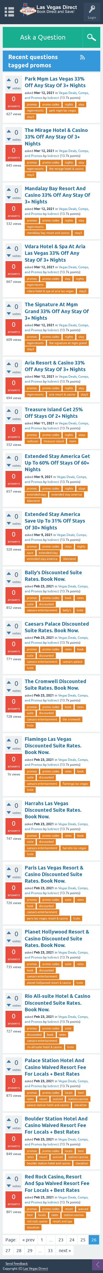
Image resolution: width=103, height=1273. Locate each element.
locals (69, 1092)
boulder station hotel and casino (48, 1163)
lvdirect (53, 98)
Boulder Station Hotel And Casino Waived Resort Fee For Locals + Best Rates (56, 1125)
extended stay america (66, 494)
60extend (33, 500)
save (30, 552)
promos (32, 104)
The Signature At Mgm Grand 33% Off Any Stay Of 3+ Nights (57, 311)
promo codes (50, 104)
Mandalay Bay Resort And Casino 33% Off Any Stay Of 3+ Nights (57, 195)
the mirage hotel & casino (66, 168)
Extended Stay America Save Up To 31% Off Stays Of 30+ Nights (55, 521)
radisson (32, 441)
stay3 (30, 116)
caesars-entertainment (42, 610)
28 (18, 1250)
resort (43, 1099)
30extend (69, 558)
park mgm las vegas (62, 110)
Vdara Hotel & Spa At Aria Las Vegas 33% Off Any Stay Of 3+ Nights (55, 253)
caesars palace (72, 661)
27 (7, 1250)
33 (50, 1250)
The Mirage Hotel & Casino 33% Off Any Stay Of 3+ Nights (56, 137)
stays (82, 435)
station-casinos (78, 1099)
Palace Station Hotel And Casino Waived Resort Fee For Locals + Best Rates (55, 1067)
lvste (80, 610)
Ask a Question (43, 37)
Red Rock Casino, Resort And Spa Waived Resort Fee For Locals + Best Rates (57, 1183)
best (81, 1092)
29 (29, 1250)
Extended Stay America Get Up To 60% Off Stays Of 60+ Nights (57, 463)
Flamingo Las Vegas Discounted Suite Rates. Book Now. (53, 745)
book (68, 598)
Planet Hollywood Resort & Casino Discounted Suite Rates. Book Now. (57, 938)
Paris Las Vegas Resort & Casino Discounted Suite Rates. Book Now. (54, 874)
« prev (29, 1239)
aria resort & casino (62, 394)
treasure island (54, 441)
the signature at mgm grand (68, 343)
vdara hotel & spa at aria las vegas (50, 291)
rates (80, 598)
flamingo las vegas (75, 783)
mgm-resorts (35, 110)
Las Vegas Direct (35, 1269)
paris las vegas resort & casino (47, 918)
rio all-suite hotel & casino (44, 1047)
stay (81, 104)
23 (61, 1239)
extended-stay (36, 494)
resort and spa (62, 1221)
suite (30, 604)
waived (58, 1099)
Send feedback (16, 1264)
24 (71, 1239)
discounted (46, 604)
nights (69, 104)
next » (65, 1250)
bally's (67, 610)
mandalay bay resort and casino (48, 232)
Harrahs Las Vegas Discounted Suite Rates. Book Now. (53, 810)
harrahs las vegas (74, 848)
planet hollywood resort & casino (49, 982)
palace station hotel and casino (48, 1105)
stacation (80, 1105)
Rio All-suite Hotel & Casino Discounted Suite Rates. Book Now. (57, 1002)
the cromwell (71, 719)
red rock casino (37, 1221)
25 (82, 1239)
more (72, 441)
